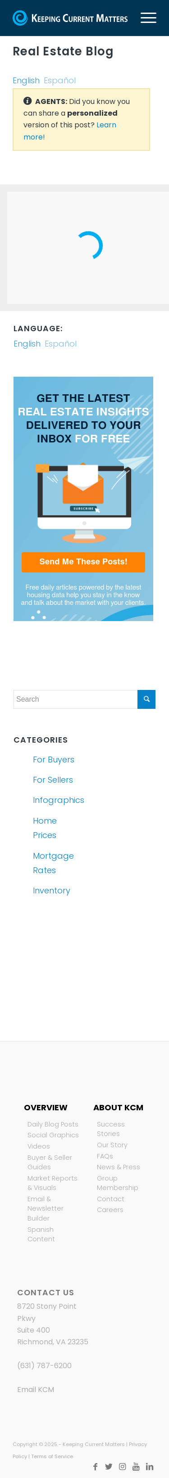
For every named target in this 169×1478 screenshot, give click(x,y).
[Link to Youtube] (136, 1466)
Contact (110, 1198)
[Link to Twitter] (109, 1466)
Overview (46, 1107)
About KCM (118, 1107)
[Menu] (144, 18)
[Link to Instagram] (122, 1466)
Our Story (112, 1144)
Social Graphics (53, 1135)
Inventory (51, 890)
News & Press (118, 1167)
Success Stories (111, 1129)
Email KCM (35, 1389)
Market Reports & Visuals (52, 1183)
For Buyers (53, 759)
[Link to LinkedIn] (149, 1466)
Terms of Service (52, 1456)
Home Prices (45, 828)
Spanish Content (41, 1234)
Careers (110, 1209)
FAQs (105, 1156)
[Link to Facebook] (95, 1466)
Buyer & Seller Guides (49, 1162)
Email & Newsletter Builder (45, 1208)
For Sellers (53, 779)
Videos (38, 1146)
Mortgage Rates (53, 863)
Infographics (56, 800)
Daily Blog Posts (52, 1124)
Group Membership (117, 1183)
